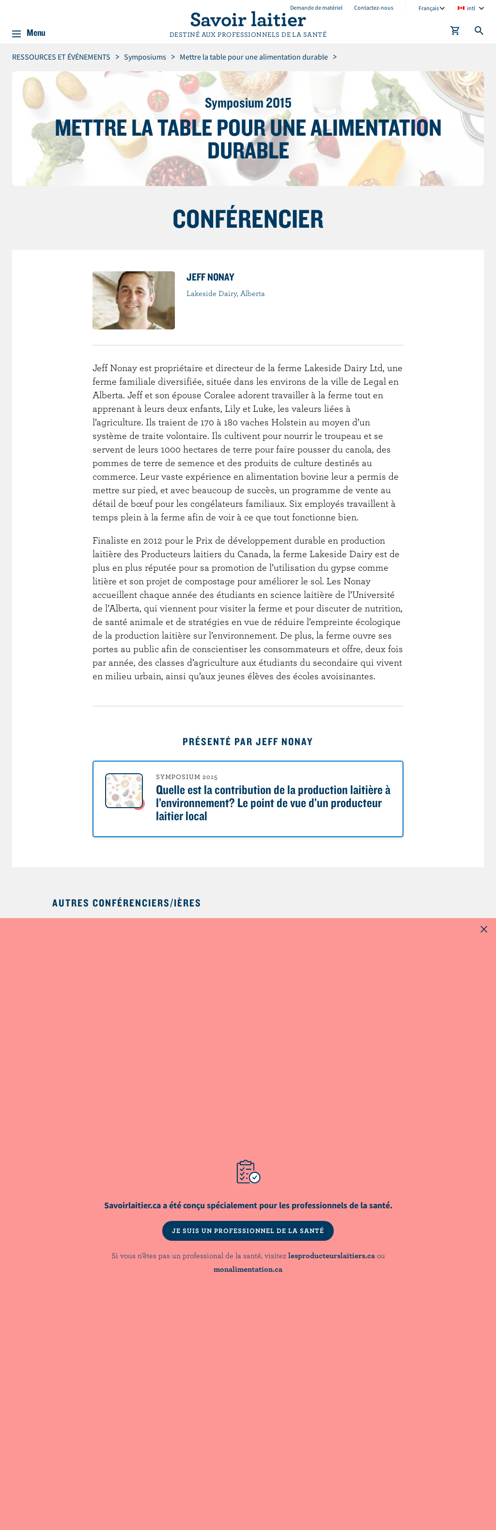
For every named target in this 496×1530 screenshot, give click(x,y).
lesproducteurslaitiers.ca (331, 1255)
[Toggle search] (479, 32)
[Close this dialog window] (484, 930)
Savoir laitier (248, 18)
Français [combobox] (428, 8)
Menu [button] (36, 31)
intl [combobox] (471, 8)
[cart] (455, 32)
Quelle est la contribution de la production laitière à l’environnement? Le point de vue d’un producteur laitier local (273, 802)
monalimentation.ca (248, 1269)
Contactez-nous (373, 7)
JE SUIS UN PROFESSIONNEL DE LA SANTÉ (248, 1230)
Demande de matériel (316, 7)
